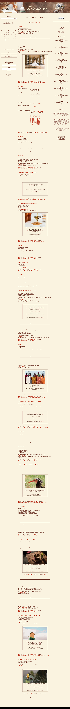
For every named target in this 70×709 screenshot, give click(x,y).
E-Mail (9, 63)
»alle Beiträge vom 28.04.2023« (35, 125)
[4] (32, 22)
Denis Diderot (33, 151)
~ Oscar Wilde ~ (20, 299)
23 (8, 38)
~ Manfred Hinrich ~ (23, 251)
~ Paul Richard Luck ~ (21, 592)
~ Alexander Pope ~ (21, 50)
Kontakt (56, 1)
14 (4, 36)
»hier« (35, 106)
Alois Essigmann (34, 442)
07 (4, 34)
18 (13, 36)
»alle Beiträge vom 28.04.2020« (35, 122)
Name (9, 67)
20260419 (42, 697)
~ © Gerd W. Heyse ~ (21, 32)
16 (8, 36)
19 (15, 36)
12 (15, 34)
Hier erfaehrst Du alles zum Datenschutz (42, 707)
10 (11, 34)
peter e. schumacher (34, 502)
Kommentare (31, 81)
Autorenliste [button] (51, 1)
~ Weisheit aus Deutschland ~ (23, 267)
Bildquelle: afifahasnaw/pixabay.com (29, 693)
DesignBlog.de (8, 54)
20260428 (43, 82)
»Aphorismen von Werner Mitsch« (35, 115)
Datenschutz (66, 1)
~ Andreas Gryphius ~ (21, 516)
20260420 (47, 655)
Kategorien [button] (46, 1)
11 (13, 34)
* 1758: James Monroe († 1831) (35, 96)
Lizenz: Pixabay (45, 394)
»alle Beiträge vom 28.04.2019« (35, 121)
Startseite (40, 1)
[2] (30, 22)
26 (15, 38)
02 (8, 32)
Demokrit (32, 340)
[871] (36, 22)
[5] (33, 22)
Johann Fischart (34, 611)
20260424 (43, 397)
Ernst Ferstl (33, 697)
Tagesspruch (39, 82)
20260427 (43, 199)
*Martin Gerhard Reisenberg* (38, 111)
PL (35, 81)
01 (6, 32)
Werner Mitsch (33, 286)
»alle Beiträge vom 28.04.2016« (35, 118)
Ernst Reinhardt (34, 397)
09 (8, 34)
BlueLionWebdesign (8, 56)
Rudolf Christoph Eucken (35, 427)
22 (6, 38)
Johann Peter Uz (34, 460)
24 (11, 38)
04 (13, 32)
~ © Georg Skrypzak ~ (21, 530)
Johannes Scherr (34, 168)
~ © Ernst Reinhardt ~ (21, 366)
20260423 (46, 427)
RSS (34, 198)
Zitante (19, 81)
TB (34, 81)
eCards (9, 45)
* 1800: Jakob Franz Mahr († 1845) (35, 103)
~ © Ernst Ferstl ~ (21, 665)
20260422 (45, 502)
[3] (31, 22)
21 (4, 38)
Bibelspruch (33, 241)
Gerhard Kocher (34, 199)
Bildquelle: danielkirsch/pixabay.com (29, 574)
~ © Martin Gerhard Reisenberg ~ (23, 622)
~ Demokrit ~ (20, 336)
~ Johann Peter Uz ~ (21, 455)
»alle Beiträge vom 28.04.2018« (35, 120)
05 (15, 32)
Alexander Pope (34, 82)
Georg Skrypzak (34, 535)
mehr (61, 42)
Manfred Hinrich (34, 258)
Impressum (61, 1)
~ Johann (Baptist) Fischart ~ (23, 607)
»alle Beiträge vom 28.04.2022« (35, 124)
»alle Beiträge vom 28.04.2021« (35, 123)
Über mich (8, 47)
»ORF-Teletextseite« (36, 112)
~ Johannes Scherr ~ (21, 164)
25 (13, 38)
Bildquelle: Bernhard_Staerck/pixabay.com (29, 394)
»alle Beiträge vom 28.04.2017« (35, 119)
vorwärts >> (39, 22)
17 (11, 36)
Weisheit (32, 270)
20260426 (42, 241)
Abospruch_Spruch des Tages (9, 49)
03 (11, 32)
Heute (47, 132)
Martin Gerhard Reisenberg (36, 655)
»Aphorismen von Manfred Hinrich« (35, 116)
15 (6, 36)
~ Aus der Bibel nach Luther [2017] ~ (24, 209)
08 (6, 34)
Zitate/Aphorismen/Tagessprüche (23, 82)
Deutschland (37, 270)
